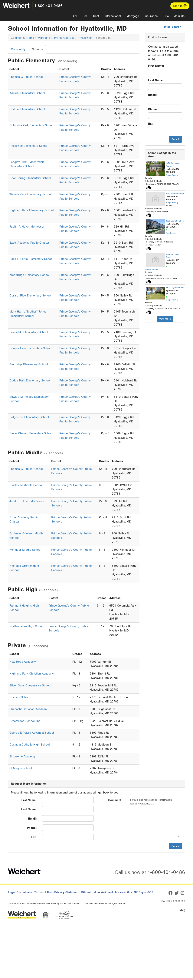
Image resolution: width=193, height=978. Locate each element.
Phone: (153, 109)
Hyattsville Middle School (26, 485)
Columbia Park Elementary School (31, 125)
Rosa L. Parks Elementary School (31, 259)
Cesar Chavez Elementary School (31, 433)
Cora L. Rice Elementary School (30, 295)
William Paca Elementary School (30, 194)
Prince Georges (64, 38)
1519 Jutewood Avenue (172, 164)
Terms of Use (43, 892)
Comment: (115, 800)
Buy (74, 16)
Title (166, 16)
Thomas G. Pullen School (26, 77)
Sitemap (86, 892)
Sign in (180, 6)
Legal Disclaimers (20, 892)
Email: (152, 95)
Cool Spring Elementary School (30, 178)
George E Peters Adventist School (31, 733)
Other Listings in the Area (162, 154)
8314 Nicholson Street (173, 256)
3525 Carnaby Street (175, 220)
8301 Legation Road (175, 287)
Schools (37, 49)
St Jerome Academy (22, 756)
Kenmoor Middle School (25, 550)
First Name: (156, 66)
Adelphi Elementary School (27, 93)
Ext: (150, 124)
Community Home (22, 38)
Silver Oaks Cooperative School (30, 685)
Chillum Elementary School (27, 109)
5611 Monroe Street (175, 193)
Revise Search (171, 27)
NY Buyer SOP (143, 892)
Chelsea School (19, 697)
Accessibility (123, 892)
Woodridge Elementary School (29, 275)
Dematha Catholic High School (29, 744)
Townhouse (171, 233)
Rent (96, 16)
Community (18, 49)
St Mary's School (20, 768)
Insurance (151, 16)
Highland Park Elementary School (31, 210)
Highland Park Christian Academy (31, 673)
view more (165, 318)
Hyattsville (85, 38)
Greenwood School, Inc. (25, 721)
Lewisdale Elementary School (28, 332)
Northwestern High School (26, 626)
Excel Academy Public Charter (29, 243)
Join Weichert (103, 892)
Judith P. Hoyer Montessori (27, 226)
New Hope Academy (22, 662)
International (113, 16)
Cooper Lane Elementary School (30, 348)
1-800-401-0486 (48, 5)
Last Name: (156, 80)
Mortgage (132, 16)
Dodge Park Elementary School (30, 380)
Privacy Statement (66, 892)
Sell (85, 16)
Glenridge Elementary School (28, 364)
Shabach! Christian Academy (28, 709)
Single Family (172, 175)
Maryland (44, 38)
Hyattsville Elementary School (28, 146)
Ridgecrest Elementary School (29, 417)
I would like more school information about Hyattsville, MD (153, 817)
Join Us (179, 16)
